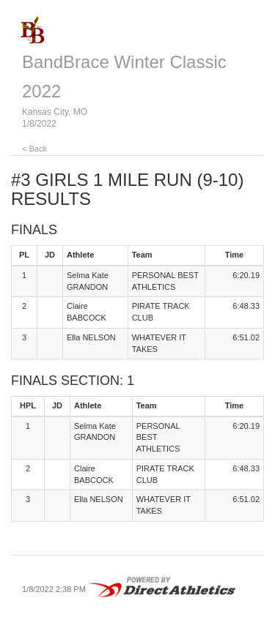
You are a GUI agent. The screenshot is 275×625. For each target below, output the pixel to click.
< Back (34, 148)
